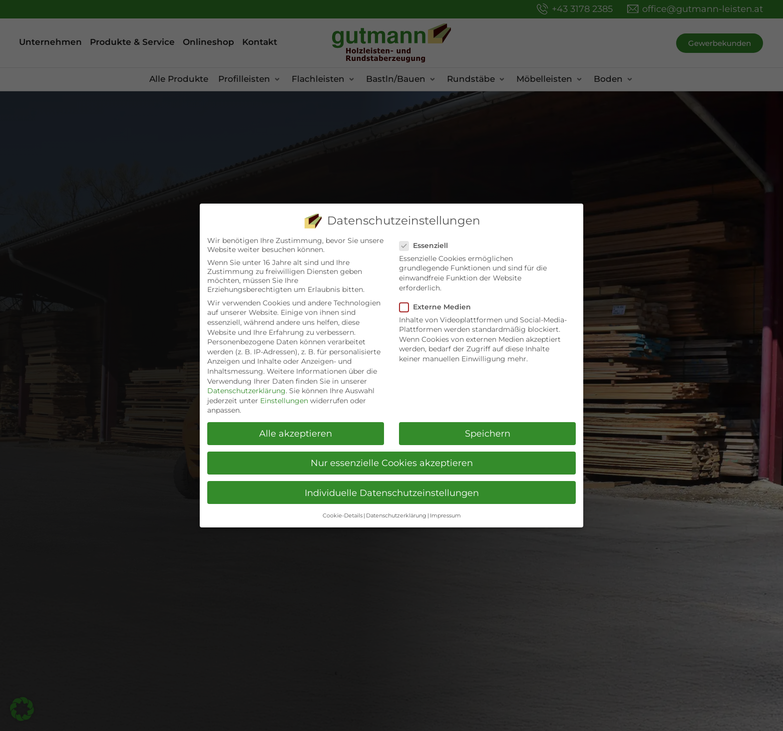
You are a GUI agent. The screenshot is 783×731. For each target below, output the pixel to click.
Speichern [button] (487, 433)
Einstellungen (284, 400)
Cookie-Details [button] (343, 515)
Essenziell (426, 245)
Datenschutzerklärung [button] (396, 515)
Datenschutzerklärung (246, 390)
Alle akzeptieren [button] (295, 433)
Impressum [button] (445, 515)
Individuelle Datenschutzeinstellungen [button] (392, 492)
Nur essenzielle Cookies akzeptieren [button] (392, 463)
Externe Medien (438, 306)
